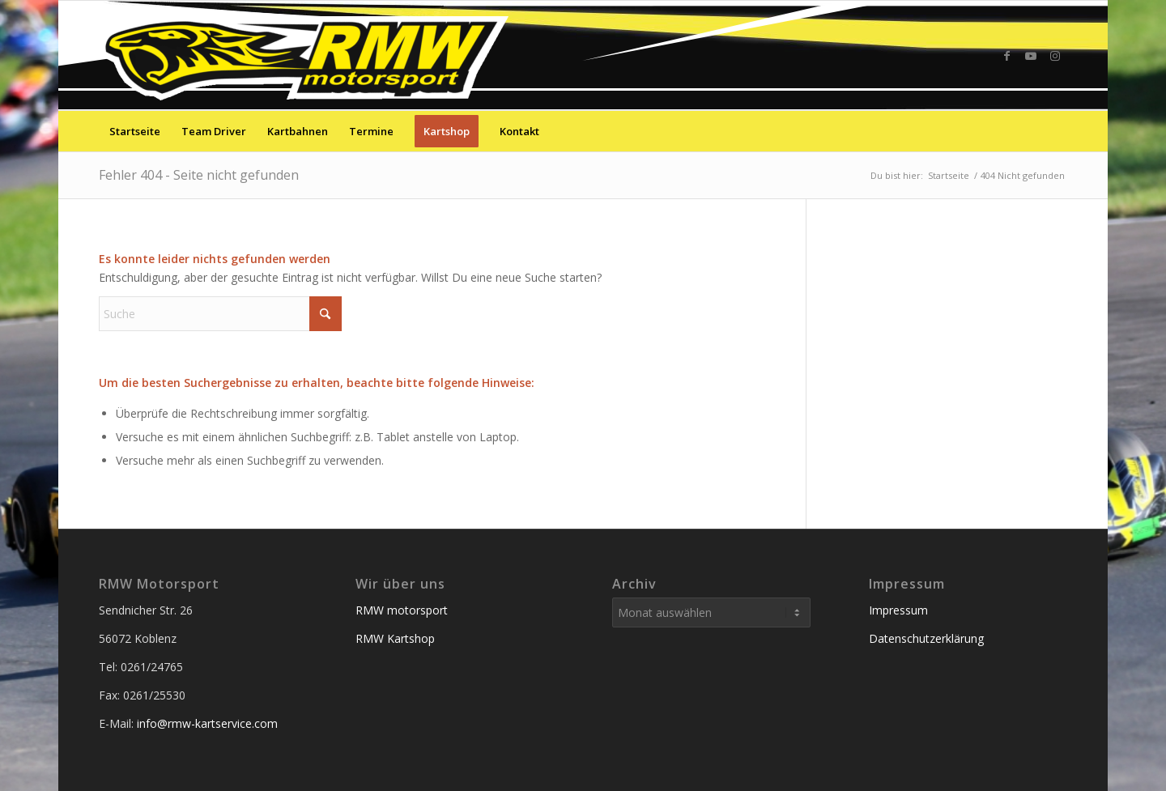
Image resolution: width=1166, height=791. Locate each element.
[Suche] (1056, 131)
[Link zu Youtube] (1031, 56)
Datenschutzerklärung (926, 638)
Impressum (898, 610)
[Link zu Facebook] (1006, 56)
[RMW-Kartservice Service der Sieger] (307, 55)
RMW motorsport (401, 610)
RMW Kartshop (395, 638)
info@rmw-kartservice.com (207, 723)
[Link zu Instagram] (1055, 56)
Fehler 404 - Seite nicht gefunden (199, 175)
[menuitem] (135, 131)
